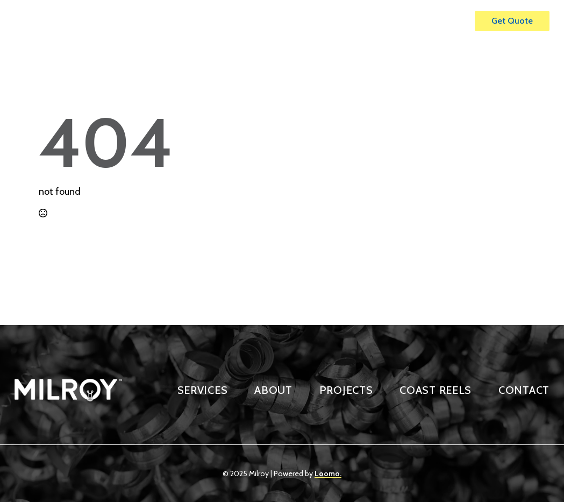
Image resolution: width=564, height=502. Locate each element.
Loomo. (328, 473)
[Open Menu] (455, 21)
